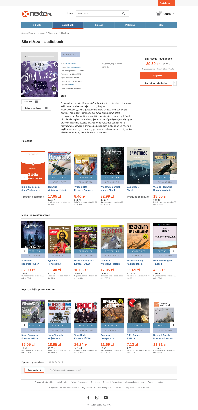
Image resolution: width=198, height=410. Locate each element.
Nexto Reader (61, 382)
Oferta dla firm (143, 387)
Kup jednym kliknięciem (155, 83)
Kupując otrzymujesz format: (111, 64)
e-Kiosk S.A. (106, 405)
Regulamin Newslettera (112, 382)
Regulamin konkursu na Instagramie (96, 387)
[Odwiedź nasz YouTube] (105, 397)
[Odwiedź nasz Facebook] (88, 397)
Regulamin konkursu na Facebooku (64, 387)
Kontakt (160, 382)
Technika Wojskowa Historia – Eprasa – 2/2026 (57, 190)
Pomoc (151, 382)
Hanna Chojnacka (74, 67)
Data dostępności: (68, 71)
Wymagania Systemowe (135, 382)
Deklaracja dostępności (124, 387)
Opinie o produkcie (33, 108)
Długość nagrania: (68, 81)
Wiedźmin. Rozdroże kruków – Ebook (31, 263)
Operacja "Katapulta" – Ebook (107, 338)
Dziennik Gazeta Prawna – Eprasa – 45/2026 (163, 338)
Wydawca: (65, 85)
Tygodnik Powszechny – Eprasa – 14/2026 (56, 263)
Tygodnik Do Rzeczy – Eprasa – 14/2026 (83, 190)
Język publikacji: (67, 78)
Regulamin (95, 382)
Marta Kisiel (71, 64)
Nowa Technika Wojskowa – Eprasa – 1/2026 (56, 338)
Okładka (28, 102)
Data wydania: (66, 74)
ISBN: (63, 88)
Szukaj (70, 13)
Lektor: (64, 67)
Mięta (71, 85)
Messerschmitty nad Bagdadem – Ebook (135, 263)
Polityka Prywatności (79, 382)
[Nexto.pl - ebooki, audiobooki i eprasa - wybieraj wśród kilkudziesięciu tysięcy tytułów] (37, 13)
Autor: (63, 64)
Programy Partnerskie (44, 382)
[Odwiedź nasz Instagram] (97, 397)
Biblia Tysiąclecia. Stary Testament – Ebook (30, 190)
